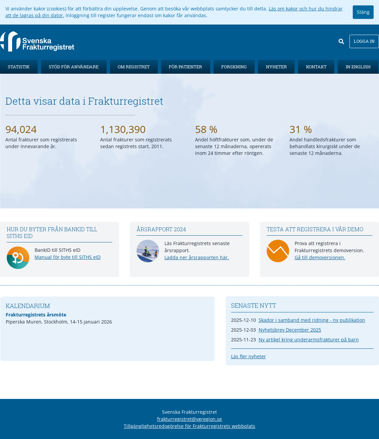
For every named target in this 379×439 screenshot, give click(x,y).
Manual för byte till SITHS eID (68, 257)
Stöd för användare (74, 67)
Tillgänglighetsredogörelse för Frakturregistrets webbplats (189, 426)
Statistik (19, 67)
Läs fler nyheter (248, 356)
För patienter (185, 67)
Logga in (364, 41)
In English (358, 67)
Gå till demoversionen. (320, 257)
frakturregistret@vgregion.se (189, 419)
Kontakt (316, 67)
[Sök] (341, 41)
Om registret (134, 67)
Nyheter (276, 67)
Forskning (234, 67)
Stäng (363, 12)
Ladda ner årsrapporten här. (196, 257)
